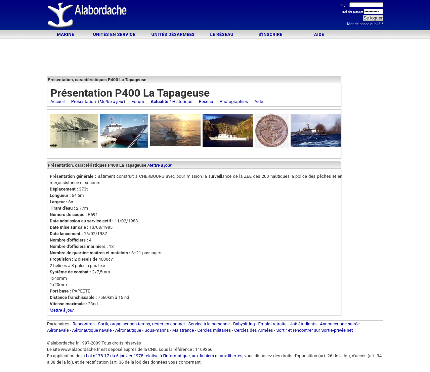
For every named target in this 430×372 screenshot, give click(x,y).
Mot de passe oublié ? (365, 24)
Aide (319, 34)
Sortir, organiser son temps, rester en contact (141, 323)
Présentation (83, 101)
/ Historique (171, 101)
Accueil (57, 101)
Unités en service (114, 34)
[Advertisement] (215, 16)
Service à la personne (209, 323)
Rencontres (84, 323)
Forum (138, 101)
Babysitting (244, 323)
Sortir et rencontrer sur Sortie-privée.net (314, 330)
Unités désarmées (173, 34)
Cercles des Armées (253, 330)
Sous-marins (156, 330)
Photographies (234, 101)
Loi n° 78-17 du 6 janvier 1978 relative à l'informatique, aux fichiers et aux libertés (164, 355)
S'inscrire (270, 34)
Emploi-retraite (272, 323)
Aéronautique (128, 330)
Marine (65, 34)
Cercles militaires (214, 330)
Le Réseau (221, 34)
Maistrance (183, 330)
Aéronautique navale (92, 330)
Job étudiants (303, 323)
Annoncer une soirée (340, 323)
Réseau (206, 101)
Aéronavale (58, 330)
